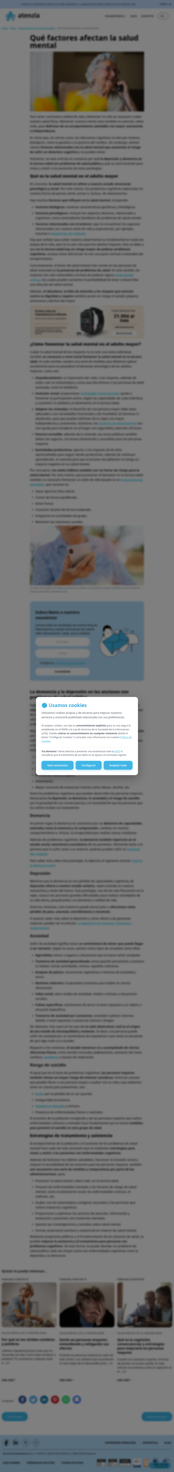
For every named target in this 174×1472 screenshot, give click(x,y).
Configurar (88, 768)
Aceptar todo (118, 768)
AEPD (117, 754)
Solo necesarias (57, 768)
